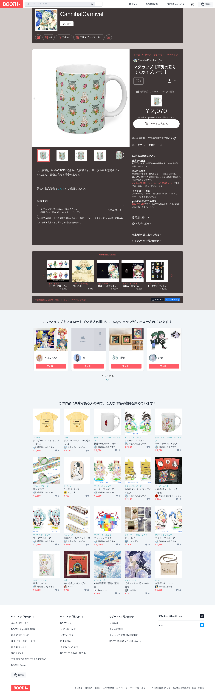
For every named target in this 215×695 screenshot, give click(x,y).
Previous (34, 98)
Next (127, 98)
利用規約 (88, 688)
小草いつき (51, 357)
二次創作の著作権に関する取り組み (28, 659)
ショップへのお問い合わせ (145, 240)
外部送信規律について (161, 688)
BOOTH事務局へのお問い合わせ (125, 641)
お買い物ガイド (68, 629)
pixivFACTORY (138, 204)
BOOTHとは (152, 4)
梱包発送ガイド (19, 647)
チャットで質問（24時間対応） (125, 635)
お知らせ (113, 623)
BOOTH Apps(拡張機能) (23, 629)
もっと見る (107, 379)
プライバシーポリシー (139, 688)
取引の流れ (140, 217)
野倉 (122, 357)
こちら (61, 188)
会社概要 (78, 688)
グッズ (136, 55)
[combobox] (60, 4)
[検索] (92, 4)
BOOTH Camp (18, 665)
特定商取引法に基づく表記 (145, 234)
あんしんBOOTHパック (142, 183)
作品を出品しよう (175, 4)
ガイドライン (122, 688)
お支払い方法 (142, 223)
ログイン (133, 4)
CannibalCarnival (107, 255)
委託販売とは (17, 653)
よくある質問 (116, 629)
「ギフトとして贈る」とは (148, 145)
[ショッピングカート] (192, 4)
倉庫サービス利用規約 (104, 688)
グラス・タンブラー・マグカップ (161, 55)
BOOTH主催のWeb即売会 (73, 653)
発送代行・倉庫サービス (23, 641)
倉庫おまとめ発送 (69, 647)
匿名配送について (20, 635)
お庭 (160, 357)
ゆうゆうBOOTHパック (164, 183)
